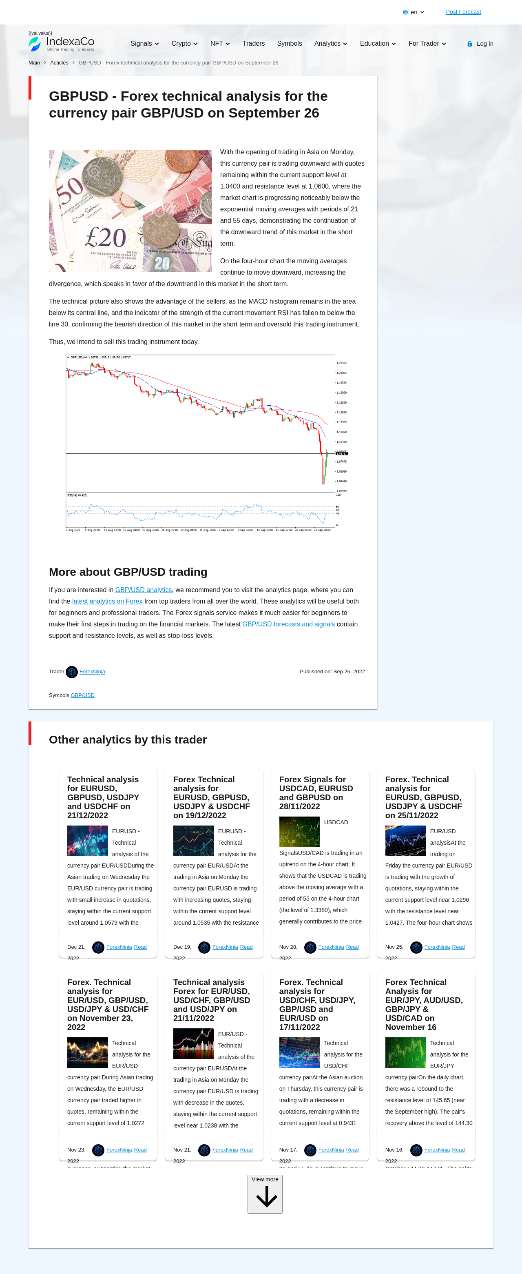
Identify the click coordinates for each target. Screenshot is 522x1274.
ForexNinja (92, 672)
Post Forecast (463, 12)
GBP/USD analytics (143, 589)
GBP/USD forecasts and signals (289, 624)
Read (140, 947)
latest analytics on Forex (107, 601)
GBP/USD (83, 695)
